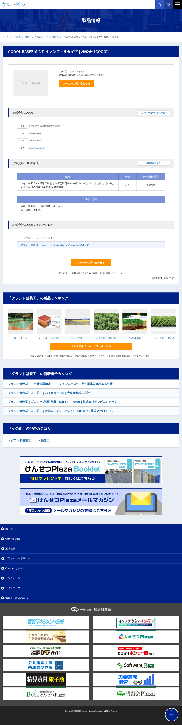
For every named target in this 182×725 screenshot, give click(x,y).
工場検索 (10, 548)
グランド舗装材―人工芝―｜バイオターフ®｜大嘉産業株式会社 (49, 392)
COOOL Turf (135, 338)
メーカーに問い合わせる (76, 83)
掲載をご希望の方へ (16, 597)
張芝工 (44, 440)
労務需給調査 (12, 538)
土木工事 (17, 37)
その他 (38, 37)
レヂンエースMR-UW (49, 338)
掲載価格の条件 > (154, 163)
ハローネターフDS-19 (163, 338)
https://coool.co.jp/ (37, 148)
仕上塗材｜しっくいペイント (37, 238)
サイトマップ (12, 588)
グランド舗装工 (52, 37)
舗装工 (28, 37)
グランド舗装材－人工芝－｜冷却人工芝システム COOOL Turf (55, 245)
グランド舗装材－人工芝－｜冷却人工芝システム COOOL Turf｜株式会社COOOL (60, 410)
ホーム (6, 37)
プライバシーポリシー (17, 558)
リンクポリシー (14, 578)
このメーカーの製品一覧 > (154, 112)
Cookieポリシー (14, 568)
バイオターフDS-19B (106, 338)
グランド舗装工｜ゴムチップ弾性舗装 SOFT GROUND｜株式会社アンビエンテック (62, 401)
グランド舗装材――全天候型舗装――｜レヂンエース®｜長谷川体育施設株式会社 (60, 383)
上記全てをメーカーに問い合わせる (91, 346)
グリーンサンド (77, 338)
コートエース (20, 338)
